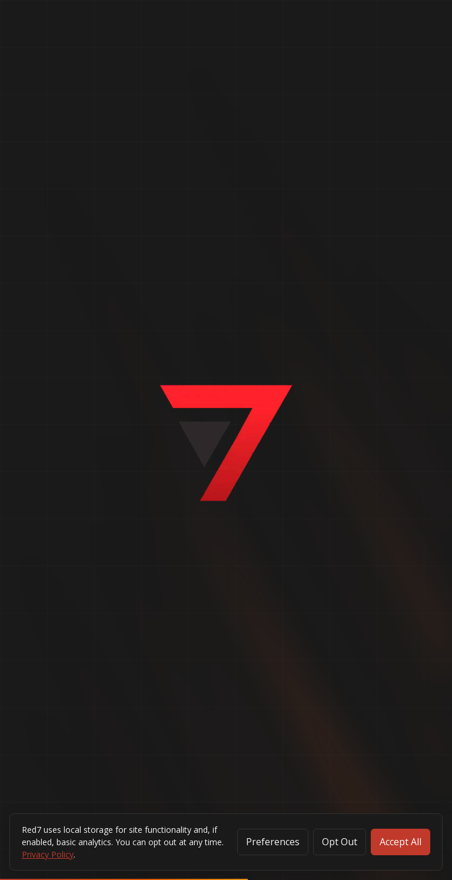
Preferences (273, 841)
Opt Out (339, 841)
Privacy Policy (48, 854)
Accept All (400, 841)
